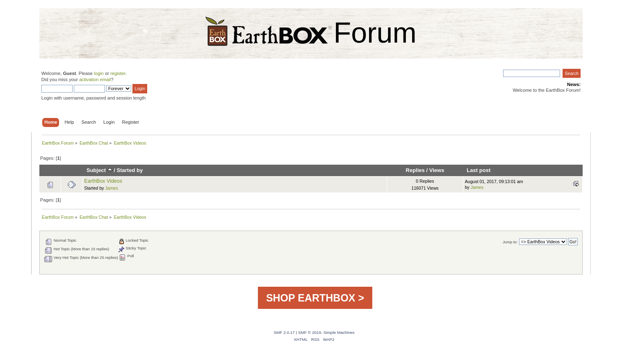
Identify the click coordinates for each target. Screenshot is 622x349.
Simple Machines (339, 332)
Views (436, 170)
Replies (415, 170)
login (99, 73)
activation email (95, 79)
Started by (130, 170)
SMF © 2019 (309, 332)
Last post (478, 170)
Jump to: (510, 242)
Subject (99, 170)
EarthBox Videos (103, 181)
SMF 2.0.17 (284, 332)
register (117, 73)
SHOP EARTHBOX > (315, 298)
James (111, 188)
